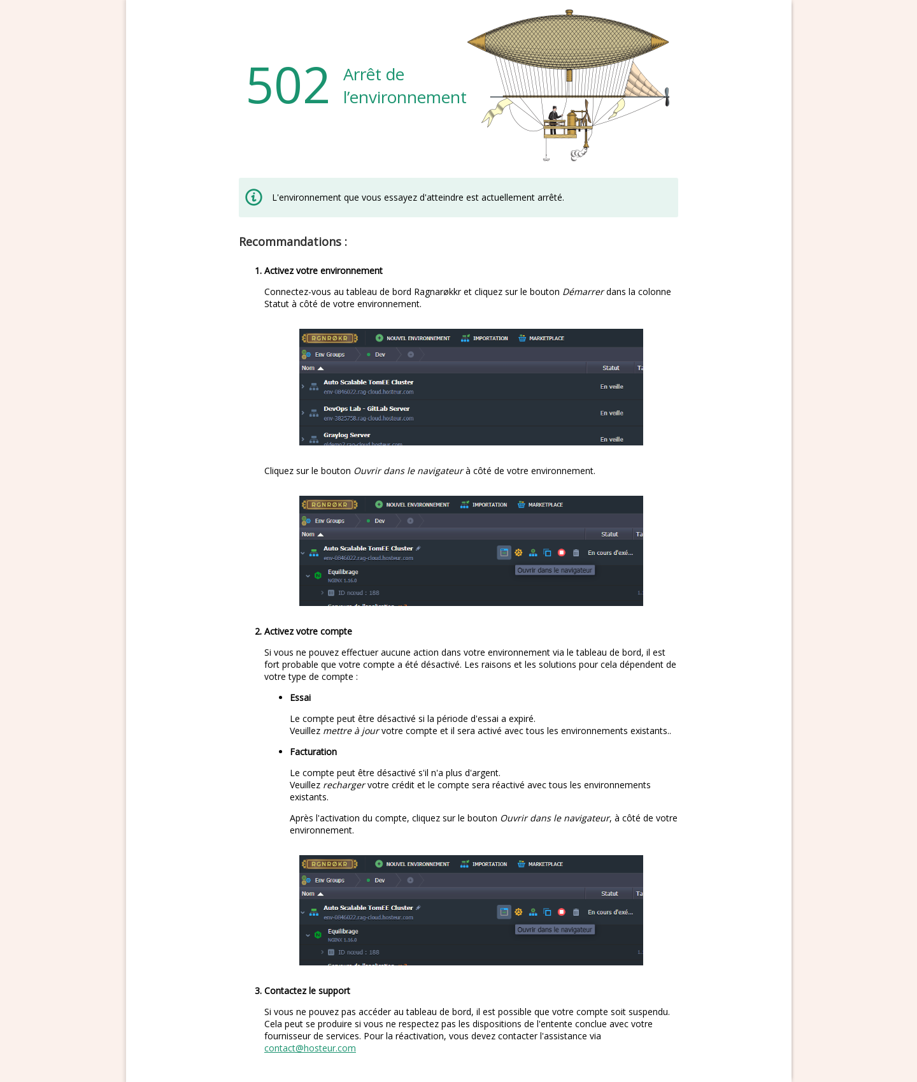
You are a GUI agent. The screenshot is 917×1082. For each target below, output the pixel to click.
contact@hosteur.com (310, 1048)
